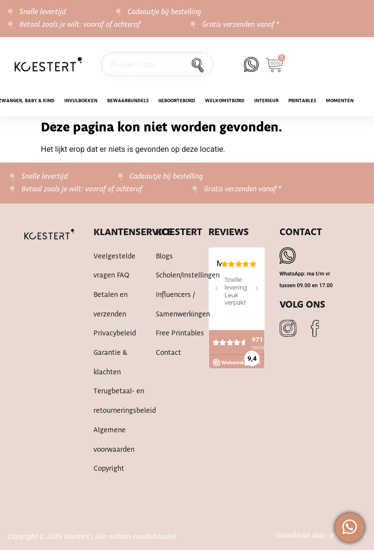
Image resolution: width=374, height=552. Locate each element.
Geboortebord (176, 101)
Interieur (266, 101)
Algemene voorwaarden (114, 442)
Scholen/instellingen (188, 276)
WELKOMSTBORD (224, 101)
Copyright (109, 471)
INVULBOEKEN (80, 101)
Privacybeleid (115, 335)
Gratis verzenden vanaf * (241, 25)
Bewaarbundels (128, 101)
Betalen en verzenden (111, 306)
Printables (302, 101)
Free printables (180, 335)
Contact (168, 354)
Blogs (164, 257)
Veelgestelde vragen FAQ (114, 267)
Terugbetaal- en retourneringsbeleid (125, 403)
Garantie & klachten (110, 364)
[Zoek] (200, 64)
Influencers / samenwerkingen (183, 306)
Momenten (340, 101)
